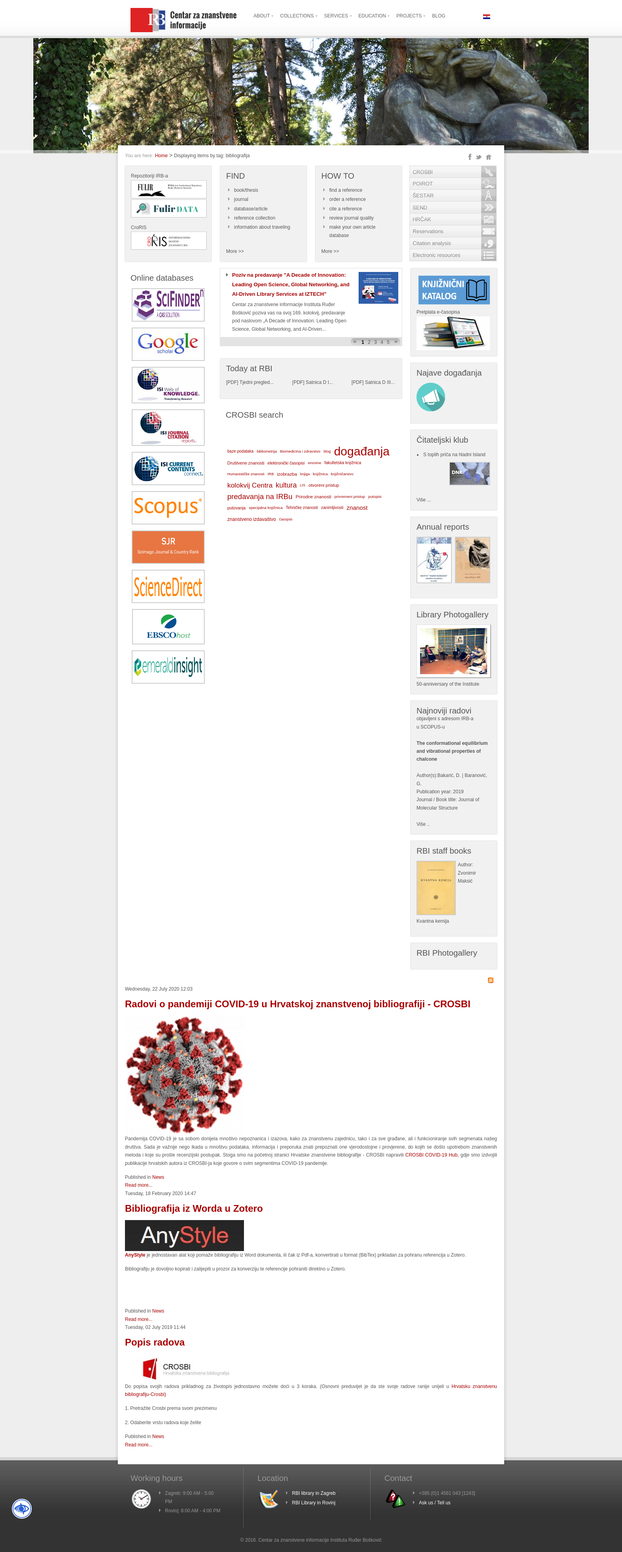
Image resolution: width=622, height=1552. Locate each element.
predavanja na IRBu (259, 496)
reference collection (254, 218)
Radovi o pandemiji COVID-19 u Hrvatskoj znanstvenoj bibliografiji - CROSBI (297, 1004)
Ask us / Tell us (435, 1503)
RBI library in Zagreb (314, 1493)
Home (161, 155)
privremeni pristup (349, 496)
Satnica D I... (319, 382)
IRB (270, 474)
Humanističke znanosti (245, 474)
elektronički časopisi (286, 463)
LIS (302, 485)
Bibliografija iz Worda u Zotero (194, 1208)
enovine (314, 463)
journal (241, 199)
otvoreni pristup (324, 485)
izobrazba (287, 473)
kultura (286, 485)
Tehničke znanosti (302, 507)
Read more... (138, 1185)
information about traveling (262, 227)
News (158, 1177)
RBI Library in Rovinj (313, 1503)
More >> (235, 251)
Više (421, 824)
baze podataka (240, 451)
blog (327, 451)
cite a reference (345, 209)
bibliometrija (267, 451)
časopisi (285, 519)
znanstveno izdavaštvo (251, 519)
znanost (357, 507)
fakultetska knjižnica (342, 463)
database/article (251, 209)
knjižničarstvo (342, 474)
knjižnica (320, 474)
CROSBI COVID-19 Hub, (432, 1155)
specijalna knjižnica (265, 507)
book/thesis (246, 190)
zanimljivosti (332, 507)
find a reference (345, 190)
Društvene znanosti (245, 463)
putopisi (375, 496)
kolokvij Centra (250, 485)
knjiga (305, 474)
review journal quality (351, 218)
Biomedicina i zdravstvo (300, 451)
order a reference (347, 199)
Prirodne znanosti (313, 496)
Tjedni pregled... (257, 382)
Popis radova (155, 1342)
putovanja (236, 507)
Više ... (424, 500)
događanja (362, 451)
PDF (232, 382)
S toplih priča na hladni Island (454, 454)
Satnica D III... (380, 382)
